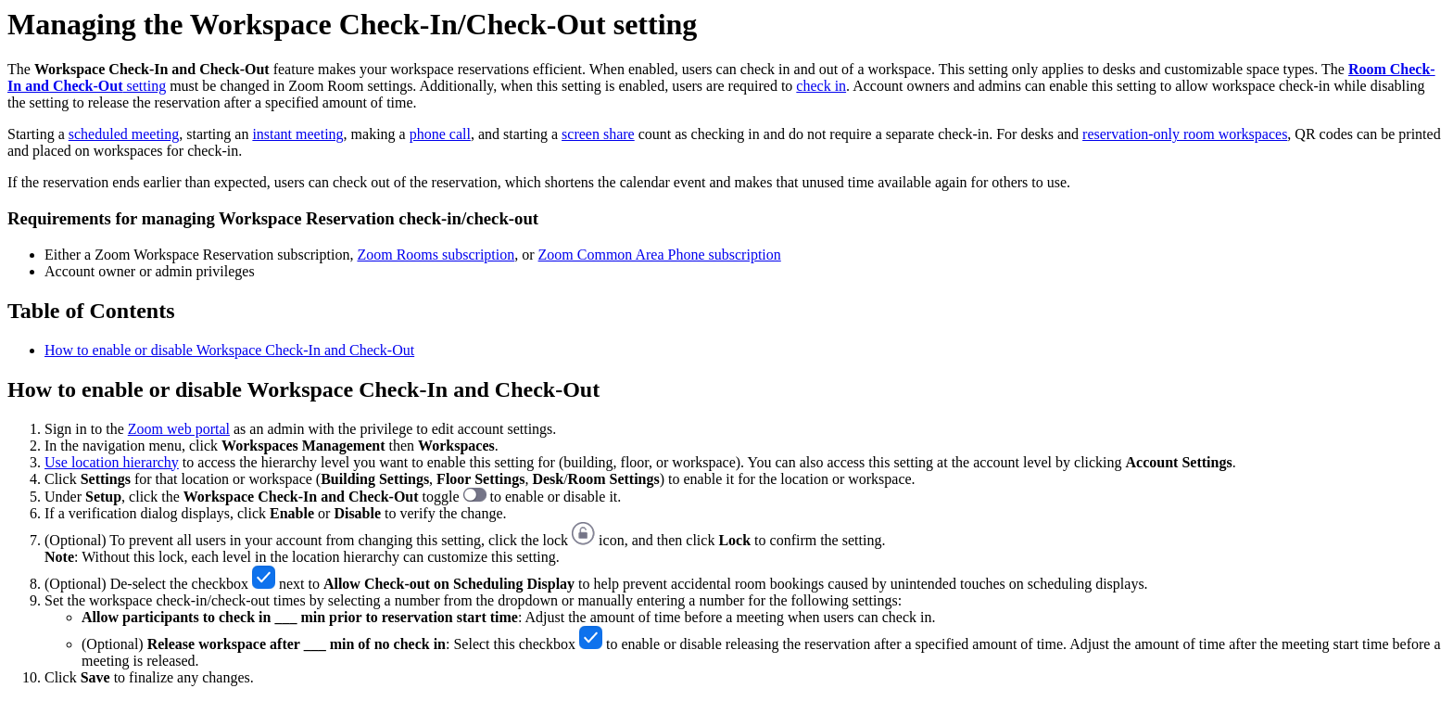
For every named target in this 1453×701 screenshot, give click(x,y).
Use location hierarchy (111, 462)
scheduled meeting (124, 134)
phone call (440, 134)
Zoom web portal (179, 429)
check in (821, 86)
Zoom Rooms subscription (435, 254)
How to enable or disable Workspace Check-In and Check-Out (229, 350)
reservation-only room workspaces (1184, 134)
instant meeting (297, 134)
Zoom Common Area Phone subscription (659, 254)
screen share (598, 134)
